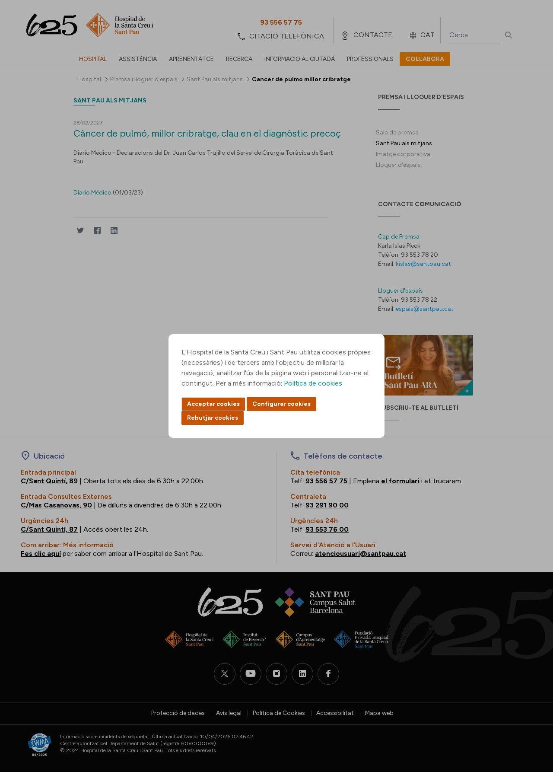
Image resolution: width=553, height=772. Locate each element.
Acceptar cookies (213, 404)
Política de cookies (313, 383)
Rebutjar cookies (212, 417)
